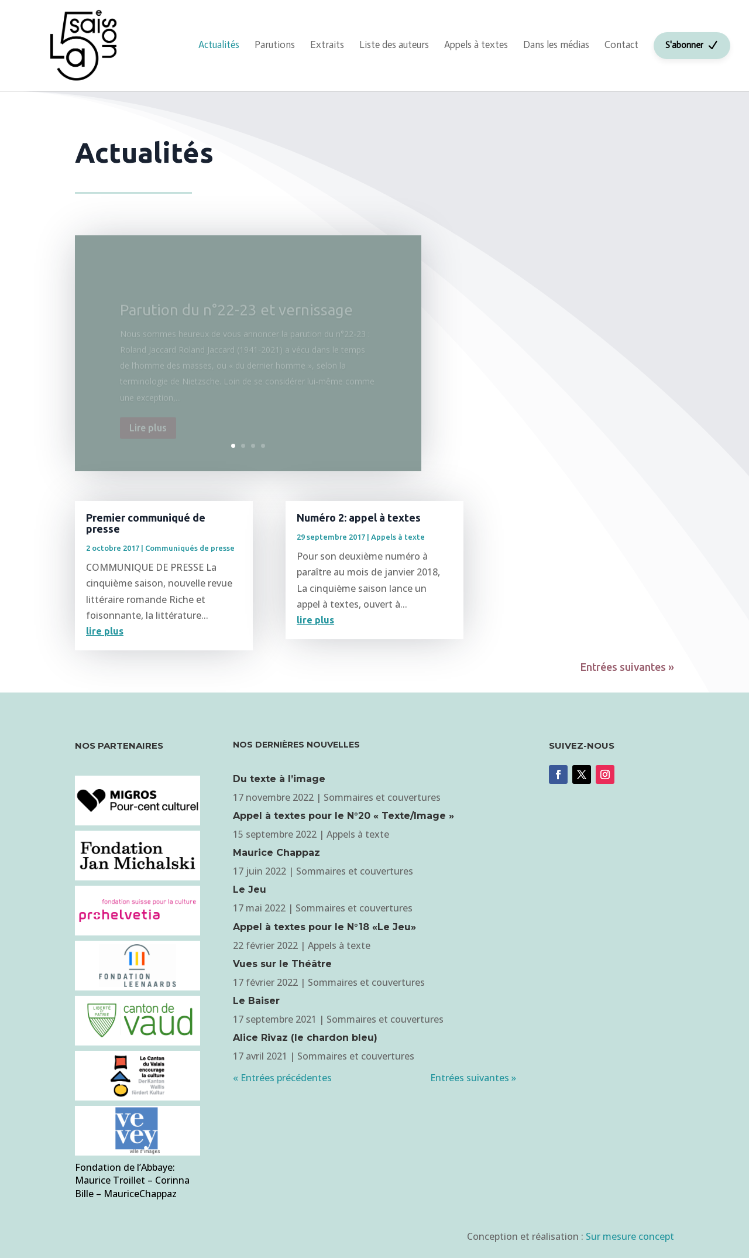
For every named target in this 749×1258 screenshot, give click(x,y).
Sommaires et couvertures (382, 797)
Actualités (218, 44)
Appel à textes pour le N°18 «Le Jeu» (324, 927)
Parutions (275, 44)
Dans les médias (556, 44)
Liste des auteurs (394, 44)
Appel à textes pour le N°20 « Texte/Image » (343, 815)
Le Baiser (256, 1000)
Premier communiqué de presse (145, 523)
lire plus (104, 631)
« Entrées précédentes (282, 1077)
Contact (621, 44)
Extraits (327, 44)
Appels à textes (476, 44)
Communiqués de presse (190, 548)
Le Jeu (249, 889)
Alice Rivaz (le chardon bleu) (305, 1037)
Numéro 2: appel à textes (359, 517)
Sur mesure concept (630, 1236)
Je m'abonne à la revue (599, 830)
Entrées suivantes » (627, 667)
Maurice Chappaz (276, 852)
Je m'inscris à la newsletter (525, 268)
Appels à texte (398, 537)
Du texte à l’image (279, 778)
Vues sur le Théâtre (282, 963)
